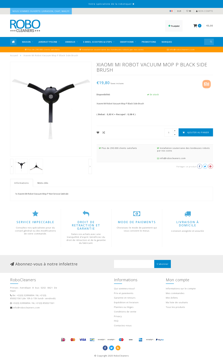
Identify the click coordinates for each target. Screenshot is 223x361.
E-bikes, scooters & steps (97, 41)
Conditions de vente (125, 311)
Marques (167, 41)
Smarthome (127, 41)
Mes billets (172, 297)
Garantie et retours (124, 297)
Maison (26, 41)
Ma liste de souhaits (177, 302)
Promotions (149, 41)
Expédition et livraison (126, 302)
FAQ (116, 320)
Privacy (118, 316)
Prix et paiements (123, 293)
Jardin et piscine (48, 41)
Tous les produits (175, 307)
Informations (21, 182)
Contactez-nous (123, 325)
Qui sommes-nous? (124, 288)
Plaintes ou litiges (123, 307)
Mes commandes (175, 293)
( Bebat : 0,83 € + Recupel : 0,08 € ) (116, 114)
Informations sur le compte (181, 288)
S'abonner (162, 264)
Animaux (70, 41)
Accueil (14, 55)
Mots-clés (43, 182)
